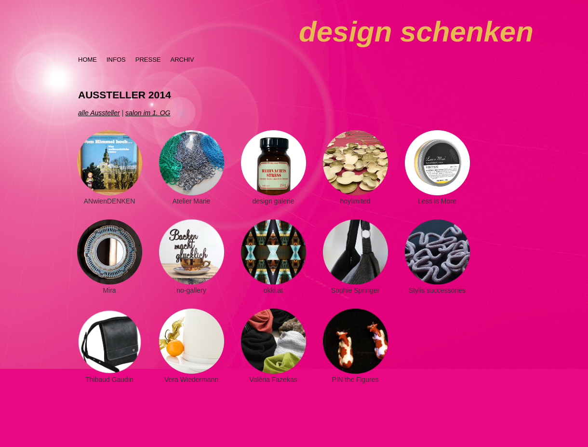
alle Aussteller (99, 113)
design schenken (416, 31)
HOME (87, 59)
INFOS (116, 59)
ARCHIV (182, 59)
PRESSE (148, 59)
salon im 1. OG (147, 113)
